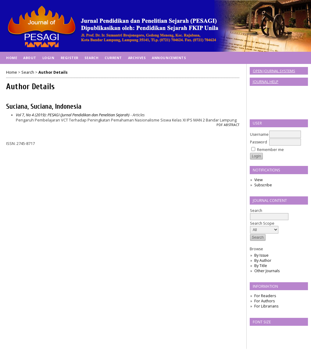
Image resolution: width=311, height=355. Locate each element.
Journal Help (265, 81)
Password (258, 142)
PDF (219, 125)
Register (69, 57)
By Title (260, 265)
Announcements (169, 57)
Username (259, 134)
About (29, 57)
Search (269, 213)
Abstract (231, 125)
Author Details (53, 72)
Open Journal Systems (274, 71)
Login (48, 57)
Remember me (270, 149)
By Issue (261, 255)
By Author (262, 260)
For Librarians (266, 306)
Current (113, 57)
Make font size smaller (255, 332)
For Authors (264, 301)
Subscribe (263, 185)
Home (11, 57)
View (258, 179)
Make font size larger (275, 332)
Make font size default (265, 332)
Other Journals (267, 270)
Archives (137, 57)
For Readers (265, 295)
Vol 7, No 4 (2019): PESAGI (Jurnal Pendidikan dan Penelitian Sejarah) (73, 115)
